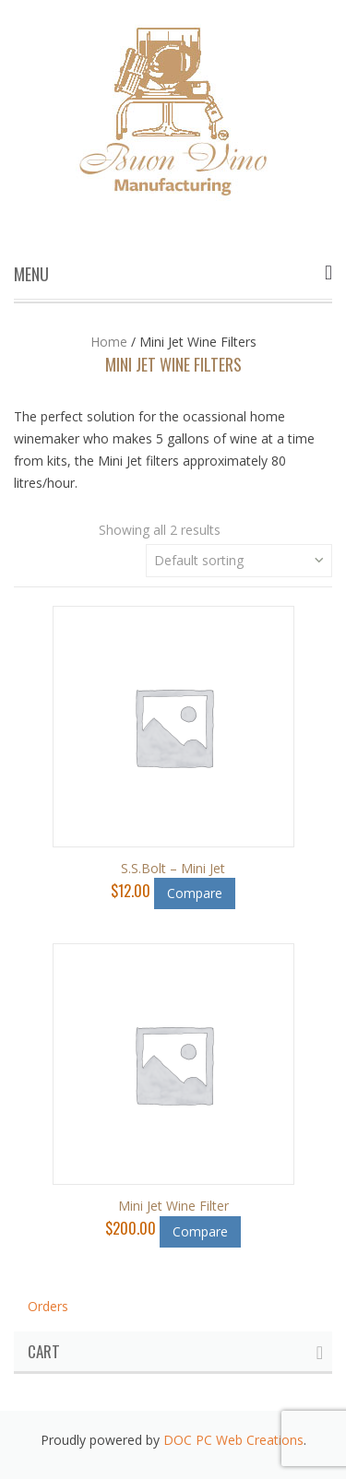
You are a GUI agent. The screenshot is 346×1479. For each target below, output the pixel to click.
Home (108, 341)
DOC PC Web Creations (233, 1440)
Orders (48, 1306)
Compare (194, 893)
